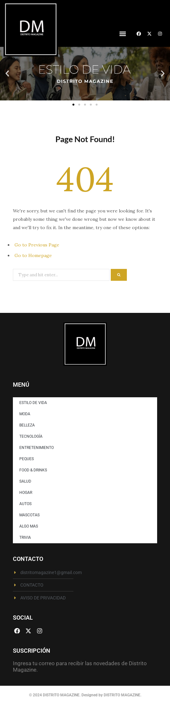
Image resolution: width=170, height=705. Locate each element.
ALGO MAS (28, 526)
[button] (122, 34)
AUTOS (25, 504)
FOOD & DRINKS (33, 470)
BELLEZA (27, 425)
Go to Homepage (33, 255)
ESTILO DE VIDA (33, 402)
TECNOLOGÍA (30, 436)
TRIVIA (25, 537)
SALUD (25, 481)
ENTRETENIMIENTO (36, 447)
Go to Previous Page (36, 245)
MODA (24, 414)
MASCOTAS (29, 515)
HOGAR (25, 492)
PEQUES (26, 459)
